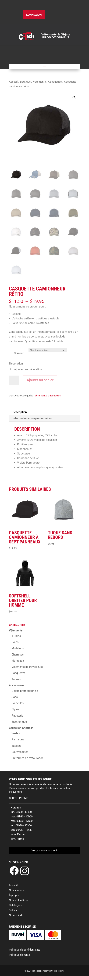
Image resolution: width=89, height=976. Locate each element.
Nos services (16, 890)
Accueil (13, 81)
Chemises (18, 654)
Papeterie (17, 715)
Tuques (16, 679)
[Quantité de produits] (14, 380)
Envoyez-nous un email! (44, 850)
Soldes (13, 910)
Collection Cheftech (21, 728)
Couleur (19, 353)
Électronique (19, 721)
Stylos (15, 709)
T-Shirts (16, 636)
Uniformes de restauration (28, 758)
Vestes (16, 733)
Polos (15, 642)
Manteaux (18, 660)
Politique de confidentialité (24, 949)
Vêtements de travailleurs (27, 667)
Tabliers (16, 745)
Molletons (18, 648)
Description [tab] (20, 412)
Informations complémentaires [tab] (32, 418)
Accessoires (16, 685)
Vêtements (39, 81)
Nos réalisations (18, 900)
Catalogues (15, 905)
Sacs (15, 697)
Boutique (25, 81)
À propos (14, 895)
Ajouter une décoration (28, 369)
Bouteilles (18, 703)
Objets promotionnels (25, 691)
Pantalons (18, 739)
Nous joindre (16, 915)
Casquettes (55, 81)
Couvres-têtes (20, 752)
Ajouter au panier (40, 380)
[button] (74, 97)
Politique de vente (19, 954)
